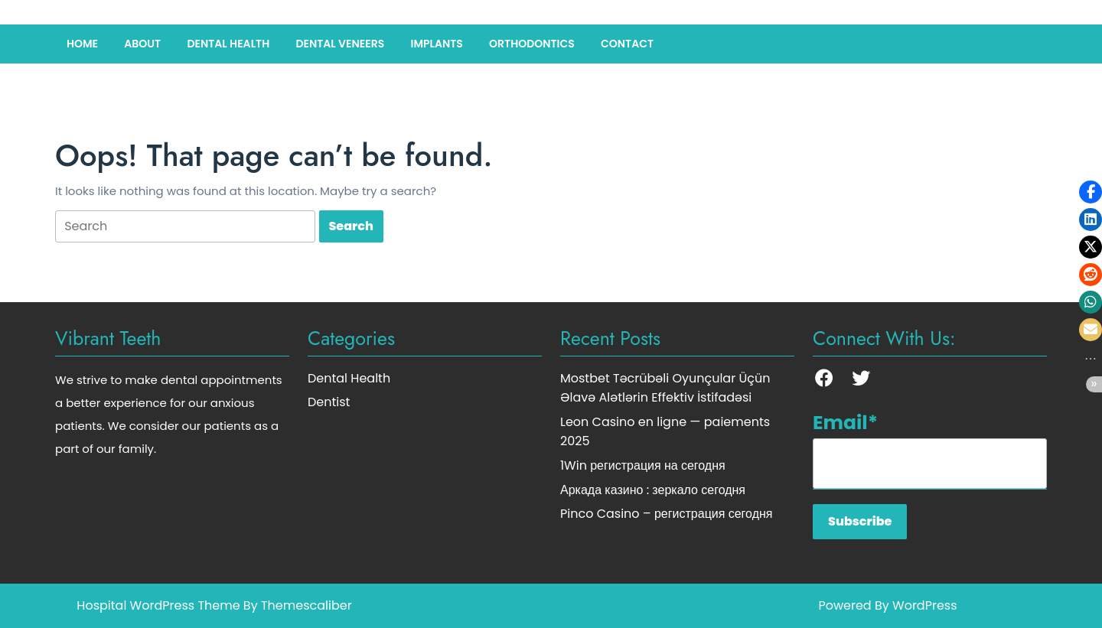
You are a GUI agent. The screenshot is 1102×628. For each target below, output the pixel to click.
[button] (1090, 192)
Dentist (329, 402)
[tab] (185, 226)
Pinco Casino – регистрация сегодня (666, 513)
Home (82, 43)
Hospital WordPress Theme (158, 605)
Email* (930, 449)
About (142, 43)
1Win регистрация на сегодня (642, 465)
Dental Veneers (339, 43)
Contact (627, 43)
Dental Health (228, 43)
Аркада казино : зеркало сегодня (652, 490)
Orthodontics (532, 43)
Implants (436, 43)
